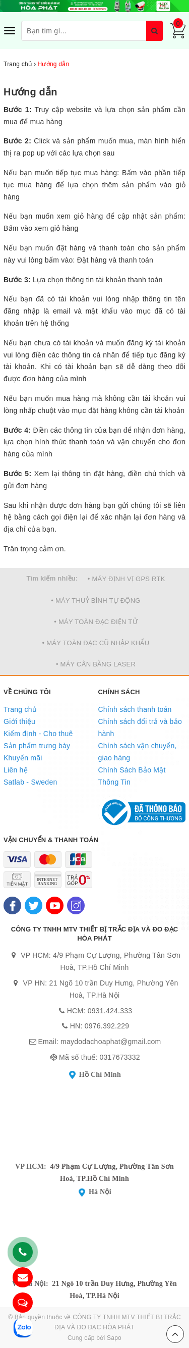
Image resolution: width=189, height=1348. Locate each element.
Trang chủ (20, 709)
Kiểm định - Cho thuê (38, 734)
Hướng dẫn (30, 91)
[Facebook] (12, 905)
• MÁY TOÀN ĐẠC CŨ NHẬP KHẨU (96, 643)
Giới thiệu (19, 721)
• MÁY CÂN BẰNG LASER (96, 664)
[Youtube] (55, 905)
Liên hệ (16, 770)
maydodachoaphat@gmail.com (110, 1042)
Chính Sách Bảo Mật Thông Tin (132, 776)
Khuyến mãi (23, 758)
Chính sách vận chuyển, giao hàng (137, 752)
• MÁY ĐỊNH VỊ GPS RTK (126, 579)
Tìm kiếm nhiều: (52, 578)
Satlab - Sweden (30, 782)
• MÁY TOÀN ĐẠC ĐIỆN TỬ (96, 622)
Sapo (114, 1337)
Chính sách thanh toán (135, 709)
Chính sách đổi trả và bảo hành (140, 727)
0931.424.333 (110, 1011)
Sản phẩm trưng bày (37, 746)
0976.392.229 (107, 1026)
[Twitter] (33, 905)
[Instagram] (76, 905)
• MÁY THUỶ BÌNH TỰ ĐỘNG (95, 600)
